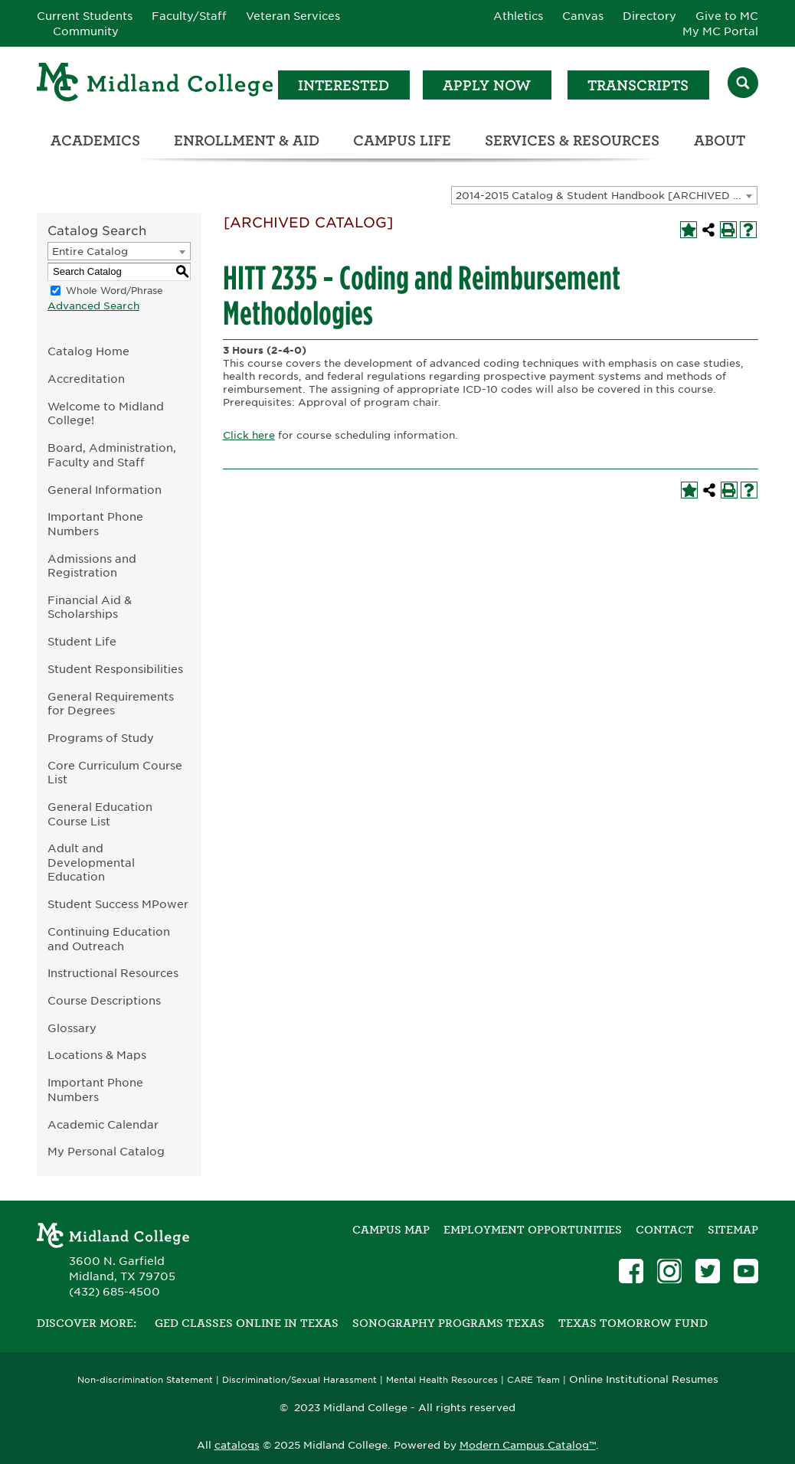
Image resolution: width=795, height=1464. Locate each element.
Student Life (81, 641)
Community (86, 31)
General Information (104, 489)
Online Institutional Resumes (643, 1379)
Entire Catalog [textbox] (90, 251)
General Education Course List (99, 814)
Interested (343, 85)
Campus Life (402, 140)
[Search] (743, 84)
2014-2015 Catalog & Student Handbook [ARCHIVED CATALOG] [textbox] (606, 195)
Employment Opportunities (532, 1230)
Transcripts (638, 85)
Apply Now (487, 85)
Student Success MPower (117, 903)
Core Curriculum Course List (114, 772)
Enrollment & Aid (246, 140)
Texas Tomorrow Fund (633, 1323)
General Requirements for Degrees (110, 703)
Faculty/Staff (189, 16)
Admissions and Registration (91, 566)
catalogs (237, 1445)
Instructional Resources (112, 972)
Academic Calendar (103, 1124)
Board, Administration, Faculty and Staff (111, 455)
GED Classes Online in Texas (247, 1323)
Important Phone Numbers (95, 524)
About (719, 140)
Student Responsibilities (115, 668)
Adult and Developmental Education (91, 862)
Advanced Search (93, 306)
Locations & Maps (96, 1054)
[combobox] (604, 195)
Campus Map (391, 1230)
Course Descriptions (104, 1000)
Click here (249, 435)
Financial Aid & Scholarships (89, 607)
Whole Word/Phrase (114, 290)
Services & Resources (572, 140)
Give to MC (726, 16)
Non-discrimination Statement (145, 1380)
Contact (665, 1230)
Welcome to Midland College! (105, 413)
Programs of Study (100, 737)
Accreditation (86, 378)
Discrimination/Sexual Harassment (299, 1380)
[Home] (155, 84)
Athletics (518, 16)
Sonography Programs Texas (448, 1323)
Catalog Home (88, 351)
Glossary (72, 1027)
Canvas (583, 16)
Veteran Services (293, 16)
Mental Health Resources (442, 1380)
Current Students (84, 16)
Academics (95, 140)
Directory (649, 16)
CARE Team (533, 1380)
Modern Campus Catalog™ (528, 1445)
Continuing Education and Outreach (108, 939)
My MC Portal (720, 31)
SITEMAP (733, 1230)
